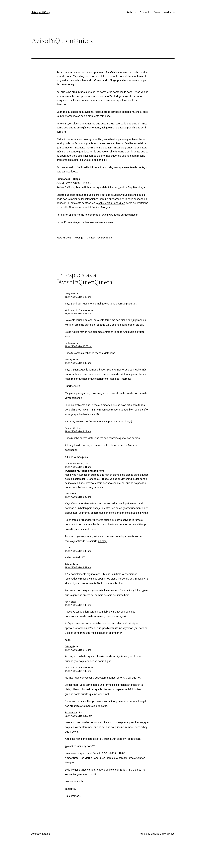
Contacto (145, 12)
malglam (69, 293)
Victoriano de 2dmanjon (77, 310)
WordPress (168, 833)
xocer (68, 601)
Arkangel (69, 359)
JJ (66, 547)
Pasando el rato (104, 237)
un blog (102, 541)
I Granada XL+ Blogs (104, 80)
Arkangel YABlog (40, 12)
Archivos (131, 12)
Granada (91, 237)
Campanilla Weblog (74, 463)
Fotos (157, 12)
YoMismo (169, 12)
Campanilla (70, 428)
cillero (68, 493)
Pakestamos (71, 712)
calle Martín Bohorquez (111, 202)
